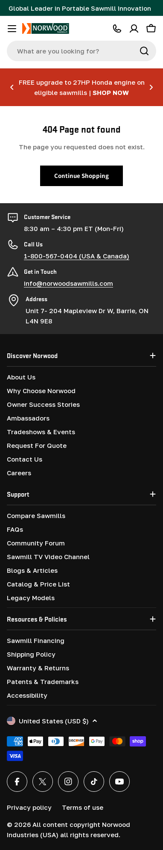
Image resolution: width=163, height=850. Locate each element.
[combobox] (81, 51)
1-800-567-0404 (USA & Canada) (76, 256)
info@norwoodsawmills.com (68, 283)
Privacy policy (29, 807)
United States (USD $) (52, 721)
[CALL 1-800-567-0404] (117, 29)
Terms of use (82, 807)
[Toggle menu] (12, 29)
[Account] (134, 29)
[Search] (144, 51)
